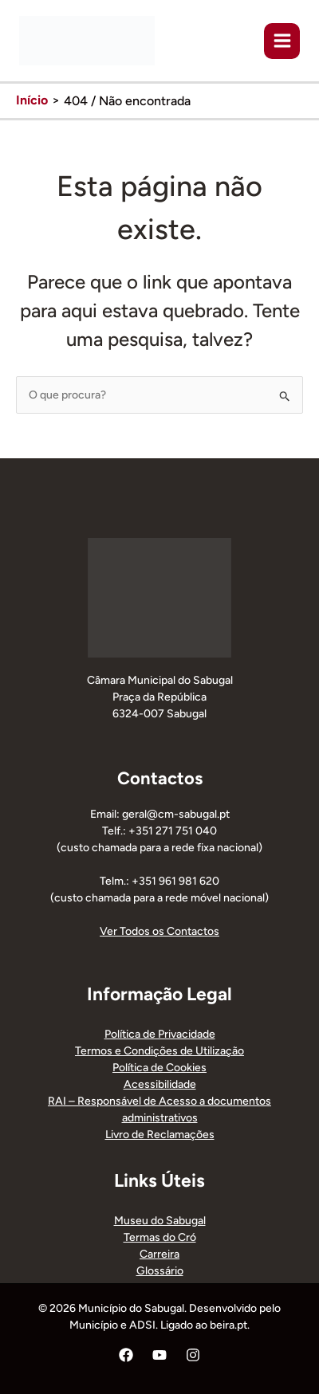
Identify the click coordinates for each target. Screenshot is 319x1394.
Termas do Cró (160, 1237)
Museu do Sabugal (160, 1220)
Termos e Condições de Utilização (159, 1051)
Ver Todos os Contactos (159, 931)
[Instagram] (193, 1355)
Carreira (159, 1254)
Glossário (159, 1271)
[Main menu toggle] (282, 41)
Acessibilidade (160, 1084)
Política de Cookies (159, 1067)
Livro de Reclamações (160, 1134)
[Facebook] (126, 1355)
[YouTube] (159, 1355)
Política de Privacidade (159, 1034)
